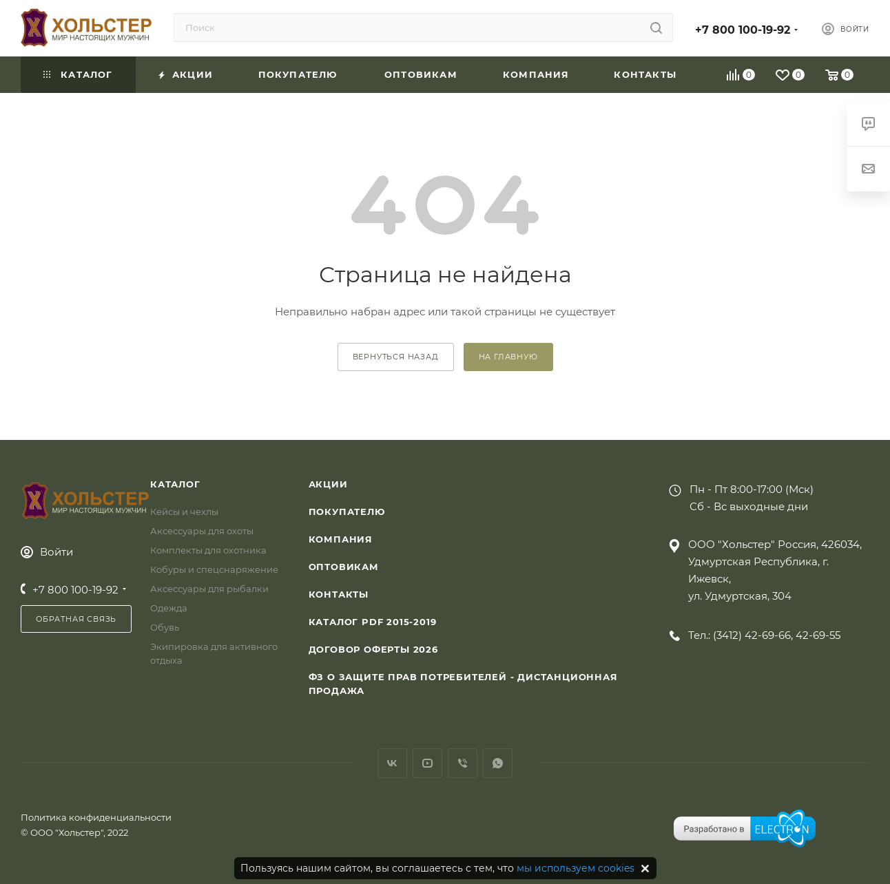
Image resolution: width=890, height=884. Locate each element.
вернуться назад (396, 356)
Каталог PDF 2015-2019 (373, 621)
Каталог (175, 484)
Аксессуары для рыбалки (209, 588)
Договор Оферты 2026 (373, 649)
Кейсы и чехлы (184, 511)
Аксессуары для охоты (201, 530)
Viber (462, 763)
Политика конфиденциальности (96, 817)
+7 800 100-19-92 (742, 29)
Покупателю (347, 511)
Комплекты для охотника (208, 550)
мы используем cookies (575, 868)
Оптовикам (344, 566)
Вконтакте (392, 763)
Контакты (339, 594)
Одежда (168, 607)
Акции (328, 484)
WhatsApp (498, 763)
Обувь (164, 627)
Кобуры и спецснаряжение (214, 569)
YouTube (427, 763)
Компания (341, 539)
